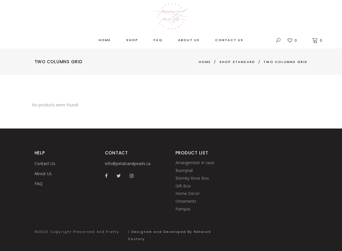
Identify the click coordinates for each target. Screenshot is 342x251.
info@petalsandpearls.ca (127, 163)
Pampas (183, 209)
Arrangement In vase (194, 162)
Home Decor (187, 193)
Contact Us (45, 163)
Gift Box (183, 186)
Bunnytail (184, 170)
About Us (43, 173)
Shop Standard (237, 62)
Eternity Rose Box (192, 178)
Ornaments (185, 201)
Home (205, 62)
